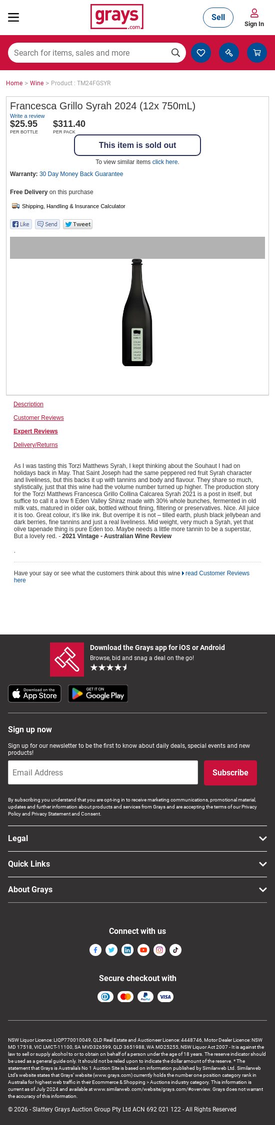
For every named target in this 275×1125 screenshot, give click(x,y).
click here (165, 162)
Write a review (27, 116)
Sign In (254, 24)
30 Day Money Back (81, 174)
